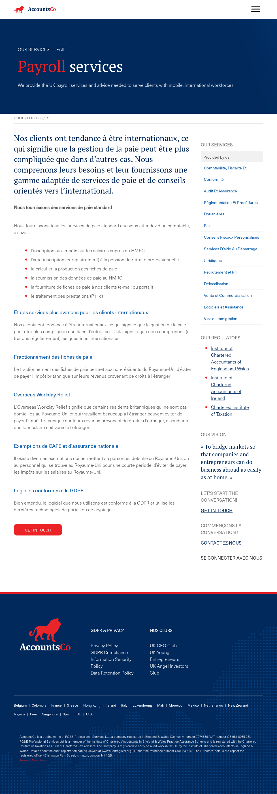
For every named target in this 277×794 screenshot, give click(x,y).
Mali (160, 705)
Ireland (111, 705)
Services (34, 117)
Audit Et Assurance (220, 191)
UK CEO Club (163, 645)
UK (78, 714)
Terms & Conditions (33, 760)
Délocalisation (216, 284)
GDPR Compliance (109, 652)
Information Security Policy (111, 662)
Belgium (20, 705)
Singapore (50, 714)
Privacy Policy (104, 645)
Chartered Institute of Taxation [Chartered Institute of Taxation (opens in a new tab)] (230, 410)
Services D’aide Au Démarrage (230, 249)
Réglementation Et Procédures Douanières (231, 208)
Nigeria (19, 714)
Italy (124, 705)
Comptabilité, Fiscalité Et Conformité (225, 173)
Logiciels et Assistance (224, 307)
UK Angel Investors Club (169, 669)
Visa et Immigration (220, 319)
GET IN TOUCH (217, 510)
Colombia (39, 705)
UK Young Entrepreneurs (164, 655)
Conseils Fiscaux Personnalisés (231, 237)
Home (19, 117)
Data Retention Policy (112, 672)
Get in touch (38, 530)
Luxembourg (142, 705)
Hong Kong (92, 705)
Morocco (175, 705)
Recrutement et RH (220, 272)
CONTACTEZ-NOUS (221, 542)
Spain (67, 714)
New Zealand (238, 705)
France (56, 705)
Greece (72, 705)
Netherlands (213, 705)
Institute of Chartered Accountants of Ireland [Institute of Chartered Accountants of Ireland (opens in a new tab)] (226, 387)
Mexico (193, 705)
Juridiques (213, 260)
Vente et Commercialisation (228, 295)
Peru (33, 714)
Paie (208, 225)
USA (89, 714)
